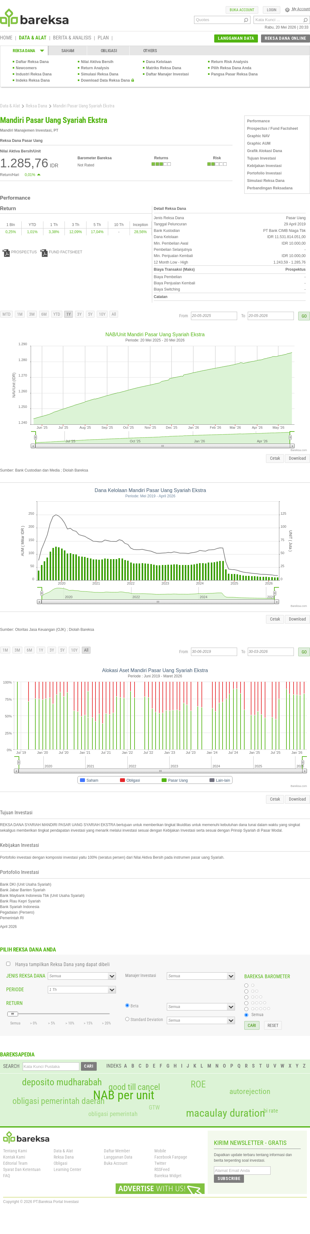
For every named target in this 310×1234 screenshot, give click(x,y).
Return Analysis (95, 68)
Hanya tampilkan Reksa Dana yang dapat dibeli (62, 964)
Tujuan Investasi (261, 158)
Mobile (160, 1150)
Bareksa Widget (167, 1175)
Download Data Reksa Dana (105, 80)
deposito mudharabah (62, 1082)
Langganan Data (118, 1157)
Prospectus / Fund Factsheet (272, 128)
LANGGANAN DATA (236, 38)
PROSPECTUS (19, 252)
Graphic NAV (258, 136)
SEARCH (11, 1066)
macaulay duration (225, 1113)
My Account (297, 9)
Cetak (275, 458)
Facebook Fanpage (170, 1157)
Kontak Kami (14, 1157)
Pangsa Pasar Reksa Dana (234, 74)
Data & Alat (10, 106)
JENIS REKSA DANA (25, 976)
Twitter (160, 1163)
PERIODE (15, 989)
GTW (154, 1107)
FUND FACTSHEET (61, 252)
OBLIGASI (109, 50)
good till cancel (134, 1087)
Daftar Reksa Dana (32, 62)
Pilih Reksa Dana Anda (231, 68)
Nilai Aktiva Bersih (97, 62)
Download (297, 458)
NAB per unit (123, 1095)
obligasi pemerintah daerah (58, 1101)
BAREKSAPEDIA (17, 1054)
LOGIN (271, 10)
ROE (198, 1084)
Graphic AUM (259, 143)
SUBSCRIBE (229, 1178)
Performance (258, 121)
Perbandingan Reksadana (270, 188)
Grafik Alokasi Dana (264, 151)
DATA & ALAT (32, 38)
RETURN (14, 1003)
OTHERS (150, 50)
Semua (257, 1014)
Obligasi (60, 1163)
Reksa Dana (36, 106)
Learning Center (67, 1169)
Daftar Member (117, 1150)
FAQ (6, 1175)
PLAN (103, 38)
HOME (6, 38)
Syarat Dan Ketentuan (22, 1169)
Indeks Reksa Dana (33, 80)
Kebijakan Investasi (264, 166)
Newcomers (26, 68)
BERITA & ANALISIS (72, 38)
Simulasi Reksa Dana (99, 74)
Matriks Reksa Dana (163, 68)
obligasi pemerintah (113, 1114)
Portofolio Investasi (264, 173)
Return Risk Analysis (229, 62)
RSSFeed (162, 1169)
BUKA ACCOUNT (242, 10)
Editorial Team (15, 1163)
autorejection (249, 1091)
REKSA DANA (24, 50)
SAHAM (68, 50)
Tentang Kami (15, 1150)
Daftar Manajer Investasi (167, 74)
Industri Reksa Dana (33, 74)
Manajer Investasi (140, 975)
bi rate (271, 1111)
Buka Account (115, 1163)
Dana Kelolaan (159, 62)
